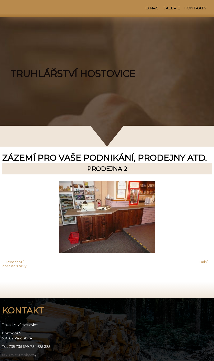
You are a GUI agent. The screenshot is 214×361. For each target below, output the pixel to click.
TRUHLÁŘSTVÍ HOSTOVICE (72, 73)
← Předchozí (13, 262)
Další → (205, 262)
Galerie (171, 7)
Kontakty (195, 7)
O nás (151, 7)
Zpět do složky (14, 266)
